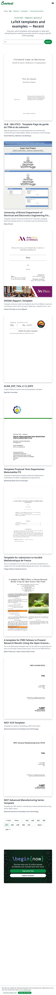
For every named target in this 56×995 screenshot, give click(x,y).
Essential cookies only (10, 993)
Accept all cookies (24, 993)
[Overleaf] (7, 3)
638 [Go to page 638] (12, 825)
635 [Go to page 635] (38, 820)
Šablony (16, 11)
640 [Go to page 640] (23, 825)
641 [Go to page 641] (29, 825)
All (10, 11)
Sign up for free (28, 871)
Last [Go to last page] (8, 829)
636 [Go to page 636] (44, 820)
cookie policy (27, 990)
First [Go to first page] (8, 820)
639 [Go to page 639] (18, 825)
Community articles (36, 11)
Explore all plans (28, 875)
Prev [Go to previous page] (16, 820)
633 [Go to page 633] (27, 820)
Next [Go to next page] (40, 825)
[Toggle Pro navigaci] (53, 3)
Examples (24, 11)
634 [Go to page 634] (32, 820)
